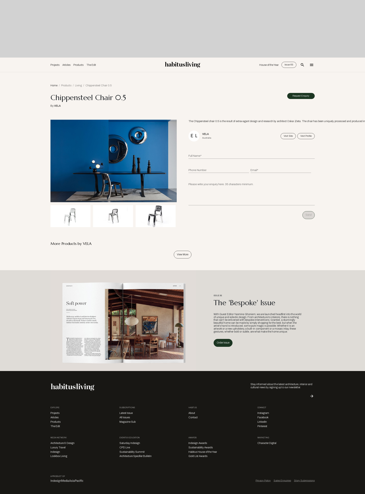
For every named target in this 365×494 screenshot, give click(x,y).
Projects (54, 65)
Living (78, 85)
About (191, 413)
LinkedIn (262, 421)
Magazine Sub (127, 421)
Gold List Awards (197, 456)
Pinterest (262, 426)
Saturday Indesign (129, 443)
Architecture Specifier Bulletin (135, 456)
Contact (193, 417)
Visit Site (288, 136)
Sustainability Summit (132, 452)
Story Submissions (304, 480)
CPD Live (124, 447)
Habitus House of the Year (202, 452)
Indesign (55, 452)
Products (78, 65)
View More (182, 254)
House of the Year (269, 65)
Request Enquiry (301, 96)
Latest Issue (126, 413)
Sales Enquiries (282, 480)
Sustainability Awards (200, 447)
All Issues (124, 417)
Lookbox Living (58, 456)
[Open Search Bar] (302, 65)
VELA (57, 105)
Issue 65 (289, 64)
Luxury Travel (58, 447)
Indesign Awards (197, 443)
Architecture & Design (62, 443)
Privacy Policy (263, 480)
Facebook (262, 417)
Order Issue (223, 342)
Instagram (263, 413)
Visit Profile (306, 136)
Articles (66, 65)
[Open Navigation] (311, 65)
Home (53, 85)
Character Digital (266, 443)
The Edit (91, 65)
